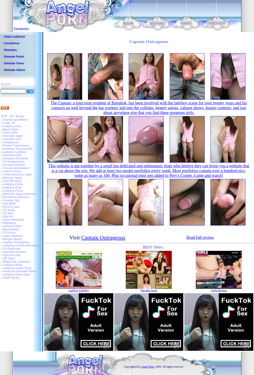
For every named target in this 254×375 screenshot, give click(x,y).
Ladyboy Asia (12, 126)
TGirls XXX (10, 132)
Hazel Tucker (11, 277)
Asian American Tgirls (17, 174)
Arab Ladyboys (13, 235)
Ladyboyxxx (11, 142)
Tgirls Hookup (219, 290)
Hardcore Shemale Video (19, 271)
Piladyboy (9, 223)
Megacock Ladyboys (16, 261)
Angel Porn (147, 366)
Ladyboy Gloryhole (15, 158)
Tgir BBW (9, 203)
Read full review (200, 237)
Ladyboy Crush (13, 184)
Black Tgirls (11, 129)
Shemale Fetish (14, 56)
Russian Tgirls (12, 177)
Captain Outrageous (16, 242)
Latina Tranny (12, 171)
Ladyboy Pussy (13, 190)
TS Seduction (12, 248)
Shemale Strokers (14, 252)
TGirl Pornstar (12, 181)
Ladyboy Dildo (12, 226)
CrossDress (11, 43)
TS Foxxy (9, 232)
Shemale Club (12, 155)
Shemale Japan (13, 136)
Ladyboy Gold (12, 187)
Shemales (10, 50)
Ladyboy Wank (12, 265)
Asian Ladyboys (14, 36)
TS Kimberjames (14, 161)
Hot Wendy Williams (16, 197)
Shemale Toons (14, 63)
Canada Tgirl (11, 200)
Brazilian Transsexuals (18, 148)
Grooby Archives (14, 165)
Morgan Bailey (12, 239)
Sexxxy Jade (11, 206)
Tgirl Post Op (11, 255)
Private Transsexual (16, 145)
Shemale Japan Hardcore (19, 194)
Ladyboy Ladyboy (14, 152)
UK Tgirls (9, 258)
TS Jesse (9, 210)
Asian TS (9, 123)
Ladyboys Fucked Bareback (21, 245)
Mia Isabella (10, 229)
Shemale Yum (12, 139)
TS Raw (8, 213)
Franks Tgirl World (15, 119)
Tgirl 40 (8, 216)
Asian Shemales (13, 219)
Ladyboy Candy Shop (17, 268)
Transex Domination (16, 168)
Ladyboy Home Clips (16, 274)
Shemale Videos (14, 70)
